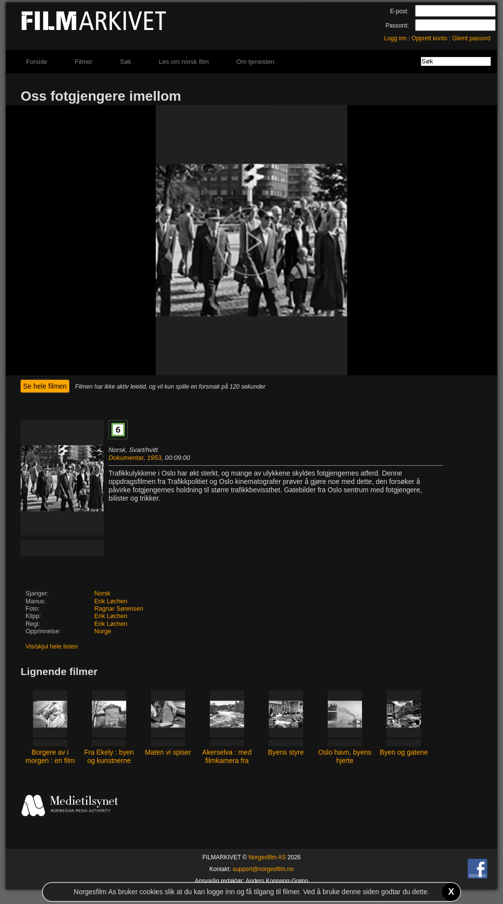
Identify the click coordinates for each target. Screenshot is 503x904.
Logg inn (395, 38)
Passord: (397, 25)
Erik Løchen (110, 601)
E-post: (399, 11)
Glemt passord (471, 38)
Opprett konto (429, 38)
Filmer (83, 61)
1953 (154, 457)
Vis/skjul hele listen (52, 646)
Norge (102, 631)
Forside (36, 61)
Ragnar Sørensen (118, 608)
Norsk (102, 593)
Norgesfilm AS (267, 857)
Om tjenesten (255, 61)
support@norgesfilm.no (263, 869)
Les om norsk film (184, 61)
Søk (125, 61)
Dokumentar (126, 457)
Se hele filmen (45, 386)
